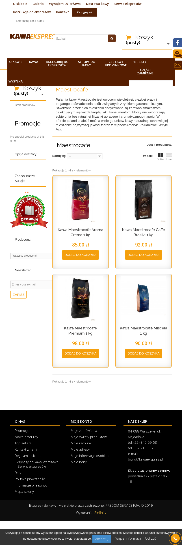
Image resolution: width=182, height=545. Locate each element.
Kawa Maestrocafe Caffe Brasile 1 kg (143, 232)
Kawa (33, 62)
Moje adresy (80, 473)
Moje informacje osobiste (90, 480)
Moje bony (79, 486)
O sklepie (20, 4)
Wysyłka (16, 81)
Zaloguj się (84, 12)
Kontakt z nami (26, 473)
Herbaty (139, 62)
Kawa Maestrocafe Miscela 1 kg (143, 330)
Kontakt (62, 12)
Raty (18, 497)
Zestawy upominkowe (116, 63)
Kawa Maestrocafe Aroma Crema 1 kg (80, 232)
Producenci (23, 349)
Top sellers (23, 467)
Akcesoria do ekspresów (57, 63)
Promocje (28, 156)
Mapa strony (24, 515)
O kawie (15, 62)
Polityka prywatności (30, 503)
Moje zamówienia (84, 454)
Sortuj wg (59, 156)
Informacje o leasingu (31, 509)
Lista (169, 156)
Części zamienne (145, 71)
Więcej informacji (128, 538)
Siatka (160, 156)
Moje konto (81, 445)
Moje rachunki (81, 467)
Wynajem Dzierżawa (65, 4)
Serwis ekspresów (127, 4)
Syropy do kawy (86, 63)
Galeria (38, 4)
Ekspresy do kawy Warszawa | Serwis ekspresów (36, 488)
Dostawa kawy (97, 4)
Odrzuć (150, 538)
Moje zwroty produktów (89, 461)
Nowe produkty (26, 461)
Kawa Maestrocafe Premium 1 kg (80, 330)
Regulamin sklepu (28, 480)
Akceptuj (101, 538)
